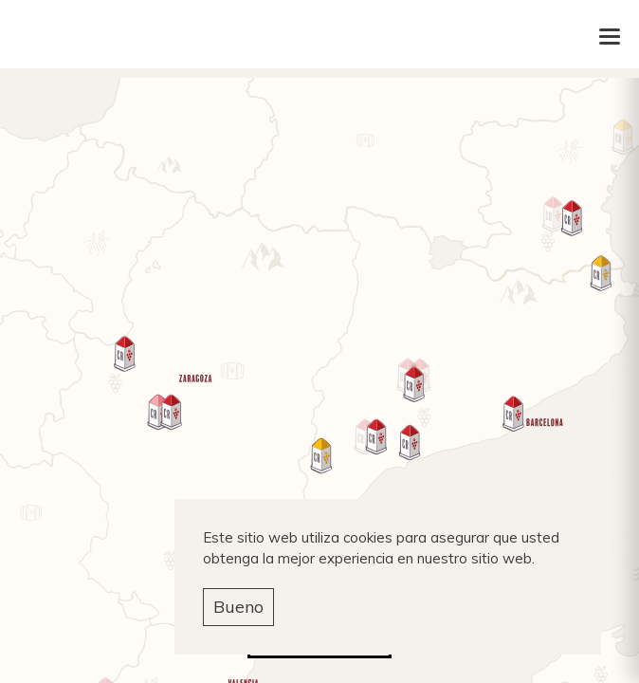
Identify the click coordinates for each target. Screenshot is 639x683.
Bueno (238, 607)
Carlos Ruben (320, 36)
